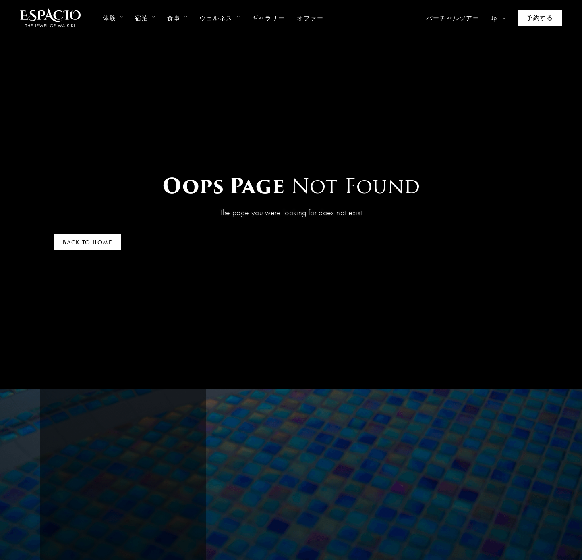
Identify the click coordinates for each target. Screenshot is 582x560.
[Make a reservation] (540, 18)
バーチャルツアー (452, 18)
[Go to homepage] (50, 18)
